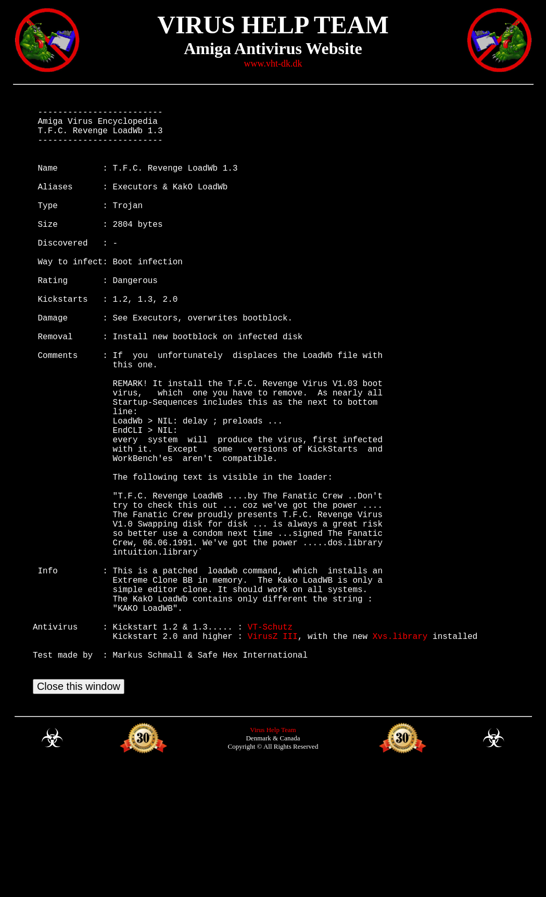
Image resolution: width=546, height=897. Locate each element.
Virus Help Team (273, 859)
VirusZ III (273, 754)
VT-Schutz (270, 743)
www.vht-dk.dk (273, 63)
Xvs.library (400, 754)
